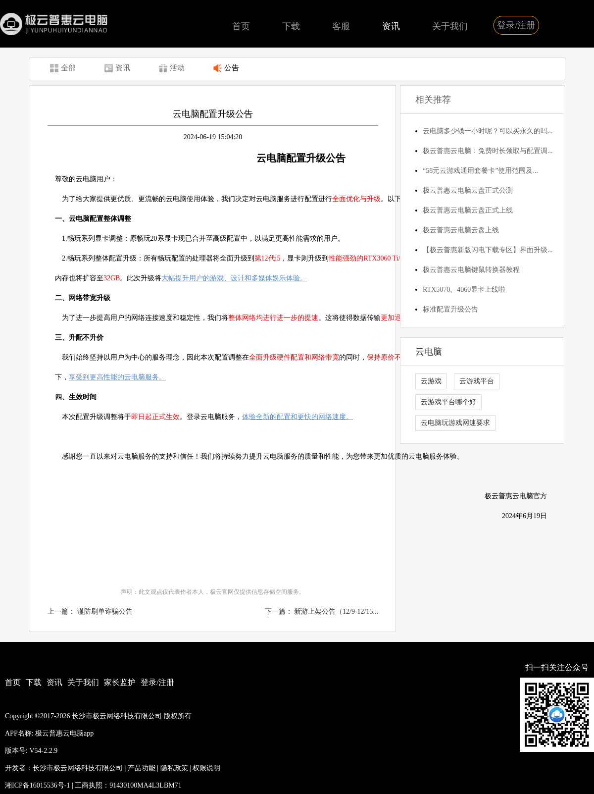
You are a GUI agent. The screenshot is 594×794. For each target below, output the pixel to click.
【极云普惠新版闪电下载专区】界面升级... (488, 250)
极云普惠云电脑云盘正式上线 (468, 210)
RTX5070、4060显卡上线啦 (464, 289)
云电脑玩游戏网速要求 (455, 422)
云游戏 (431, 381)
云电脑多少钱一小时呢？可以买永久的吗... (488, 131)
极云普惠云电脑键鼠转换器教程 (471, 269)
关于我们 (450, 26)
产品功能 (141, 768)
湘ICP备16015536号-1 (37, 785)
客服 (341, 26)
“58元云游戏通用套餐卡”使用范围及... (480, 170)
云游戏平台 (476, 381)
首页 (241, 26)
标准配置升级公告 (450, 309)
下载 (291, 26)
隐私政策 (174, 768)
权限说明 (206, 768)
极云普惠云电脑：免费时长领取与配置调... (488, 151)
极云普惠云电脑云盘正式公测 (468, 190)
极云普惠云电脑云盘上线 (461, 230)
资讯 (391, 26)
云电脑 (428, 352)
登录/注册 (516, 25)
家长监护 (120, 682)
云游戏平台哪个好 (448, 402)
